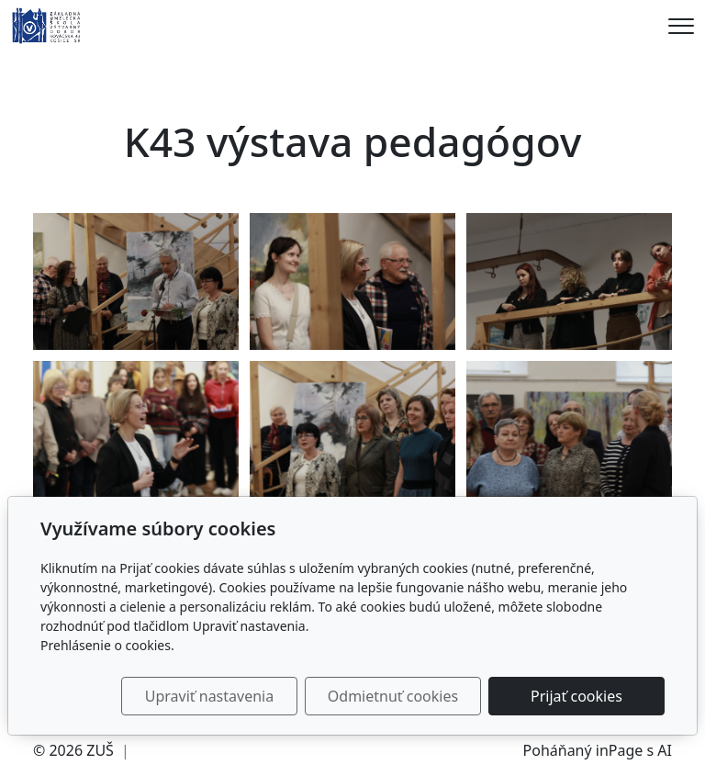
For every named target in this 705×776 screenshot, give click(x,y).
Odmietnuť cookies (393, 696)
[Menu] (681, 26)
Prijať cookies (576, 696)
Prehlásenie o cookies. (107, 645)
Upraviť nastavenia (209, 696)
